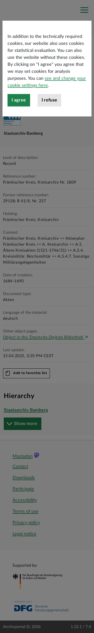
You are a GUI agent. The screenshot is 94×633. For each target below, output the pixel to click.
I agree (19, 113)
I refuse (49, 113)
